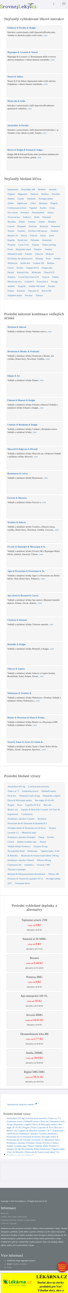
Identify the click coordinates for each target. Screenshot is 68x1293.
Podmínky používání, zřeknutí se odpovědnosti (18, 1220)
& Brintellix (13, 856)
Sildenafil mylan (48, 791)
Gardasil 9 (29, 281)
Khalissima (32, 851)
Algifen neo (22, 203)
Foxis (48, 258)
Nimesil (11, 199)
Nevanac (29, 295)
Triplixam (31, 199)
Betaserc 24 (13, 235)
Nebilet (55, 277)
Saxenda (52, 189)
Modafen (52, 222)
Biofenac (42, 189)
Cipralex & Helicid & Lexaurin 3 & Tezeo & (40, 809)
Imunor (42, 222)
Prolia (36, 217)
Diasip (41, 837)
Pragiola (54, 203)
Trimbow (38, 249)
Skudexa (45, 194)
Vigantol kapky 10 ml (49, 851)
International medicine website (22, 1104)
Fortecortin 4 (42, 281)
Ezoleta (20, 268)
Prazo (19, 805)
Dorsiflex (56, 194)
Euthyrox (27, 217)
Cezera (11, 268)
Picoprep (11, 245)
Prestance (25, 212)
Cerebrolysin (26, 814)
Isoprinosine (13, 189)
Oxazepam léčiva (22, 883)
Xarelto (43, 208)
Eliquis (22, 222)
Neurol (43, 842)
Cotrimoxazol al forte (17, 208)
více (45, 35)
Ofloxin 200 (53, 874)
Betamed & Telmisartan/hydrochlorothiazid (26, 874)
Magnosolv (23, 194)
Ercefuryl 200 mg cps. (37, 231)
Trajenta (35, 245)
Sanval (24, 235)
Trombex (21, 231)
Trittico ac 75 (13, 791)
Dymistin (33, 226)
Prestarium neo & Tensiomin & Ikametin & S (27, 823)
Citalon (11, 842)
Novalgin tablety (46, 199)
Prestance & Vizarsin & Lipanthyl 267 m (25, 879)
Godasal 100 (38, 263)
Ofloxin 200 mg (44, 860)
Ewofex (50, 837)
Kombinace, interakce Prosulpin (21, 837)
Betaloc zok (13, 809)
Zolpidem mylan (15, 295)
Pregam (11, 805)
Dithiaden (35, 240)
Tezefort (48, 249)
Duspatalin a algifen (51, 796)
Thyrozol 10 (33, 291)
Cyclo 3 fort (23, 245)
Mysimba (12, 222)
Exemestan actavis (30, 791)
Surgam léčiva (32, 268)
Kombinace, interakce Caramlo (21, 819)
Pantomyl (46, 217)
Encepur (52, 828)
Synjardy (22, 286)
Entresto (39, 295)
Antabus (11, 286)
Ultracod (39, 254)
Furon (10, 249)
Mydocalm (36, 272)
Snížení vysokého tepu (27, 842)
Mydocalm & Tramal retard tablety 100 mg (40, 856)
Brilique (50, 263)
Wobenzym (12, 263)
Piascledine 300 (28, 189)
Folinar (11, 291)
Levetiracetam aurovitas (38, 786)
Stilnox (50, 212)
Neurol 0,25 (49, 272)
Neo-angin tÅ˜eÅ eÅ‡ (44, 800)
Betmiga (39, 258)
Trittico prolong (49, 245)
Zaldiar (11, 203)
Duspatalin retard (23, 249)
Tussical (45, 277)
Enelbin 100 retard (37, 286)
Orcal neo (12, 796)
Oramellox (55, 226)
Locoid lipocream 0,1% (29, 277)
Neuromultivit (38, 212)
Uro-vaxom (13, 212)
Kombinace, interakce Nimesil (21, 860)
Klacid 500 (46, 291)
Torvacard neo (14, 217)
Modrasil (50, 254)
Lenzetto (32, 222)
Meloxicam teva (15, 281)
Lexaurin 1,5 (13, 832)
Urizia (52, 208)
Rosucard (44, 226)
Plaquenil (21, 226)
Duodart (51, 286)
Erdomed (21, 291)
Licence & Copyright (9, 1223)
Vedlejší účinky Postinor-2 (19, 846)
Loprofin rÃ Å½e (32, 805)
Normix (11, 231)
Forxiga (54, 281)
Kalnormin (47, 240)
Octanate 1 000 (43, 865)
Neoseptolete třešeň (16, 851)
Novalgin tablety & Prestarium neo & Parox (27, 828)
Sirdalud (54, 231)
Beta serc (48, 805)
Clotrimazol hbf (14, 865)
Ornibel (57, 258)
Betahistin (42, 819)
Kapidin (11, 240)
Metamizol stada (15, 254)
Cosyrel (11, 226)
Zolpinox (11, 277)
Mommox (43, 203)
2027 (10, 883)
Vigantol (33, 208)
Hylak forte (23, 240)
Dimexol (34, 194)
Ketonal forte (22, 272)
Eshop (9, 1267)
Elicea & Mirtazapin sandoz (20, 800)
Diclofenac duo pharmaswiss (20, 258)
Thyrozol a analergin (17, 869)
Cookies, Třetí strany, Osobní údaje (14, 1217)
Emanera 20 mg (40, 846)
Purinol (11, 272)
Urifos (33, 203)
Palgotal (11, 194)
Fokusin (28, 254)
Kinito (43, 235)
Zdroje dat (4, 1213)
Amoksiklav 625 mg (16, 786)
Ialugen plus (47, 268)
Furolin (20, 199)
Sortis (51, 235)
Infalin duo (25, 263)
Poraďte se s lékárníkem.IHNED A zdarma (62, 1267)
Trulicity (33, 235)
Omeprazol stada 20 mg (29, 796)
